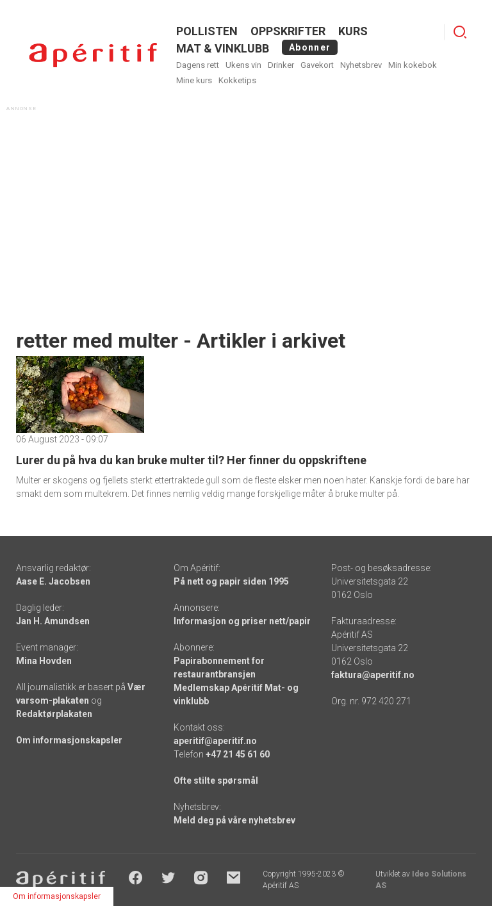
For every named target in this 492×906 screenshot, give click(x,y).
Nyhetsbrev (361, 65)
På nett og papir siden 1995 (231, 581)
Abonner (310, 47)
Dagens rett (197, 65)
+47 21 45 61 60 (238, 754)
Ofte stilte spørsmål (216, 780)
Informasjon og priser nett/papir (242, 621)
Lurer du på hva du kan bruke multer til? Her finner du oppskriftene (191, 460)
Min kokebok (412, 65)
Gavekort (317, 65)
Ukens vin (243, 65)
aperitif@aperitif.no (215, 741)
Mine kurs (194, 80)
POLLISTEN (207, 31)
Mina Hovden (44, 661)
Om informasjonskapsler (69, 740)
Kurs (353, 31)
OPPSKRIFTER (287, 31)
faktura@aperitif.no (372, 675)
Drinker (281, 65)
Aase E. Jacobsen (53, 581)
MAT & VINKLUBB (222, 48)
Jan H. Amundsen (53, 621)
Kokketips (237, 80)
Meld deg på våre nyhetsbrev (234, 820)
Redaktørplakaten (54, 714)
